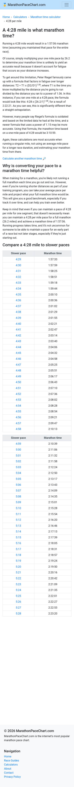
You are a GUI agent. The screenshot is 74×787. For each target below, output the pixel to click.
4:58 (18, 429)
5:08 (18, 496)
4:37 (18, 306)
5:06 (18, 484)
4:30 (18, 265)
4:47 (18, 364)
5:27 (18, 607)
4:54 (18, 405)
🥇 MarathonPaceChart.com (24, 5)
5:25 (18, 596)
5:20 (18, 566)
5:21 (18, 572)
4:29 (18, 259)
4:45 (18, 353)
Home (6, 17)
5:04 (18, 473)
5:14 (18, 531)
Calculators (20, 17)
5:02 (18, 461)
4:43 (18, 341)
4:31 (18, 271)
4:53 (18, 399)
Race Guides (11, 760)
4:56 (18, 417)
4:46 (18, 358)
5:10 (18, 508)
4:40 (18, 323)
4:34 (18, 288)
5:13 (18, 525)
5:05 (18, 479)
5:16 (18, 543)
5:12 (18, 519)
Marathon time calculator (45, 17)
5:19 (18, 560)
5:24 (18, 590)
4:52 (18, 394)
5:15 (18, 537)
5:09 (18, 502)
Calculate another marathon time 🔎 (24, 158)
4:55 (18, 411)
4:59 (18, 443)
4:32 (18, 277)
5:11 (18, 514)
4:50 (18, 382)
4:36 (18, 300)
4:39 (18, 318)
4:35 (18, 294)
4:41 (18, 329)
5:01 (18, 455)
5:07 (18, 490)
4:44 (18, 347)
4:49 (18, 376)
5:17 (18, 549)
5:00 (18, 449)
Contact (9, 772)
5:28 (18, 613)
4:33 (18, 282)
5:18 (18, 555)
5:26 (18, 601)
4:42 (18, 335)
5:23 (18, 584)
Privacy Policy (12, 776)
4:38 (18, 312)
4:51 (18, 388)
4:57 (18, 423)
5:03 (18, 467)
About (7, 768)
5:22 (18, 578)
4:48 (18, 370)
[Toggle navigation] (66, 4)
